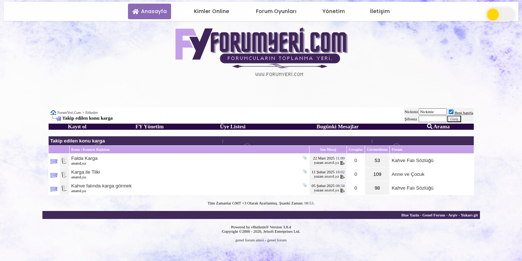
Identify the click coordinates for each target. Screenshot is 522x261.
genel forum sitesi (249, 240)
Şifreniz (411, 119)
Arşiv (452, 215)
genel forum (276, 240)
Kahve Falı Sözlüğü (413, 160)
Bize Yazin (410, 215)
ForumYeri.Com (69, 113)
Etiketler (91, 113)
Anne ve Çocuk (408, 174)
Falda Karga (84, 158)
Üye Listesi (232, 126)
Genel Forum (433, 215)
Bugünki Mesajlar (337, 126)
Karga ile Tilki (85, 172)
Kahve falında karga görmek (101, 185)
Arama (438, 126)
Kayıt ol (77, 126)
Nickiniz (411, 111)
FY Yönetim (150, 126)
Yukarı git (469, 215)
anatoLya (78, 163)
